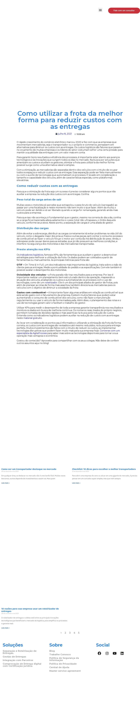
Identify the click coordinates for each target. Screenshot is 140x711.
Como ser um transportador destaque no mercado (28, 469)
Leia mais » (5, 483)
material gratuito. (32, 318)
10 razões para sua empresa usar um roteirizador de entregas (30, 610)
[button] (100, 10)
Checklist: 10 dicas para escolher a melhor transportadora (104, 469)
